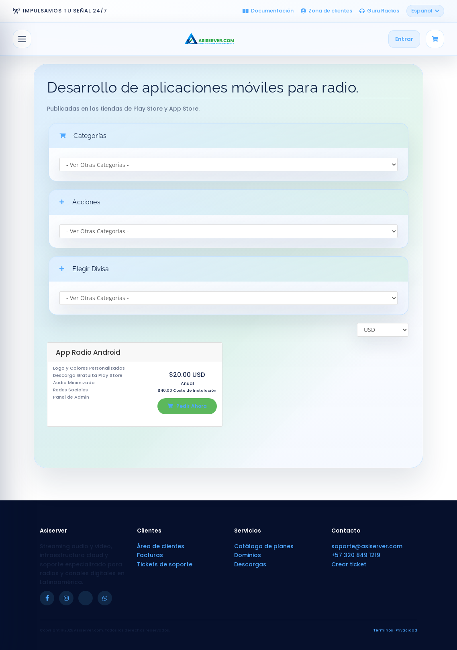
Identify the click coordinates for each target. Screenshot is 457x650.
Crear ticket (348, 564)
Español (425, 10)
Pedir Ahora (187, 406)
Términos (383, 630)
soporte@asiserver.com (366, 546)
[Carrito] (435, 39)
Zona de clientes (326, 10)
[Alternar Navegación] (22, 39)
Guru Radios (379, 10)
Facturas (150, 555)
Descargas (250, 564)
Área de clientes (160, 546)
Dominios (247, 555)
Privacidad (406, 630)
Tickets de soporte (164, 564)
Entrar (404, 39)
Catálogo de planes (264, 546)
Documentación (268, 10)
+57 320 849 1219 (355, 555)
